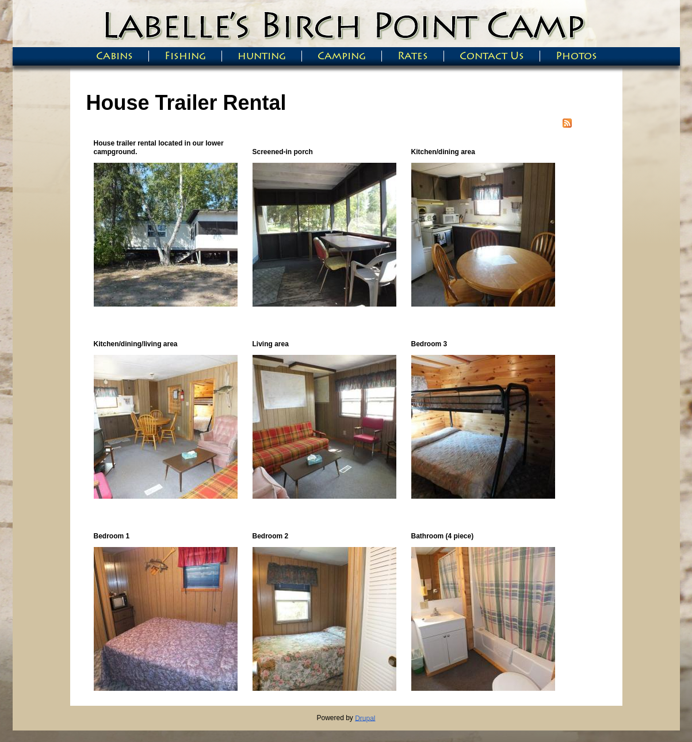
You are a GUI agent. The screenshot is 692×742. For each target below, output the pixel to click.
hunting (262, 56)
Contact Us (492, 56)
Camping (342, 56)
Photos (576, 56)
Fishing (185, 56)
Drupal (365, 718)
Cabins (114, 56)
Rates (412, 56)
